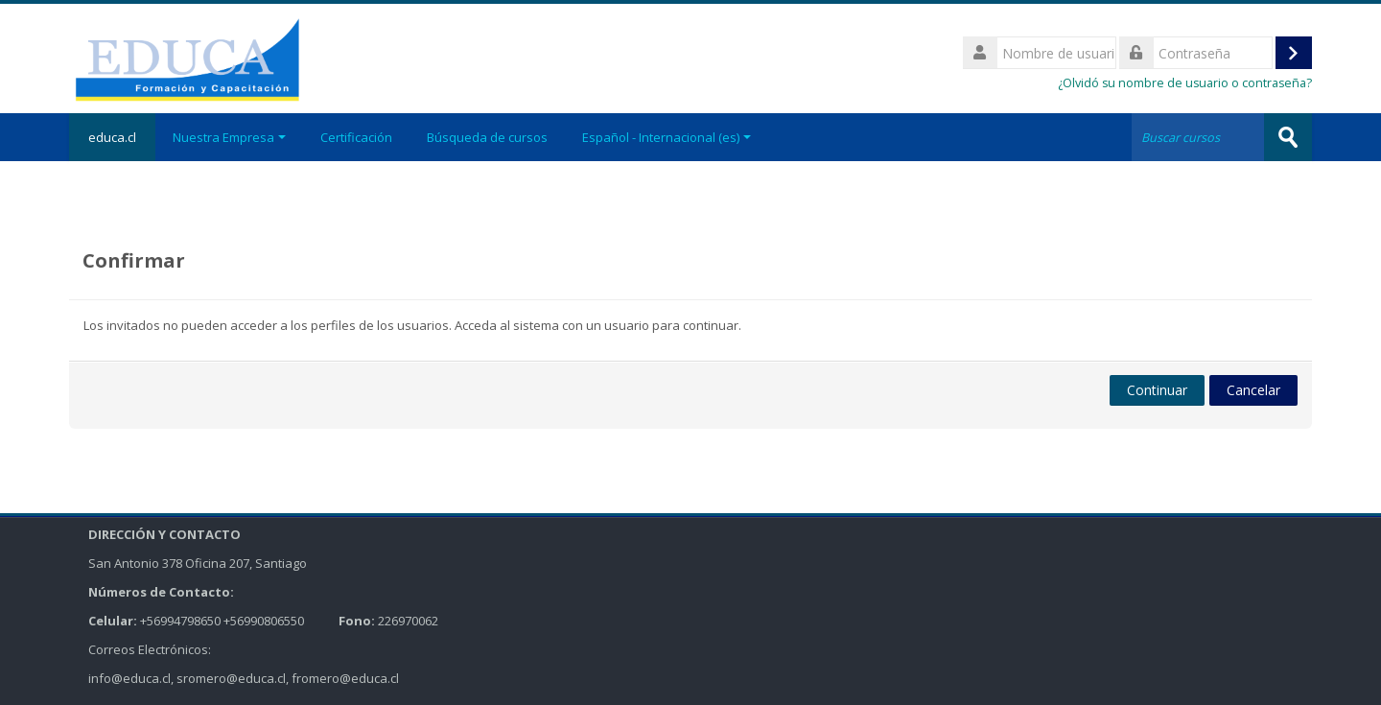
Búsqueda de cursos (487, 137)
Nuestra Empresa (229, 137)
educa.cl (112, 137)
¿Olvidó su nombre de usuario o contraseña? (1185, 83)
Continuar (1157, 390)
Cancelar (1253, 390)
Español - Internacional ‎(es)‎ (666, 137)
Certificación (356, 137)
